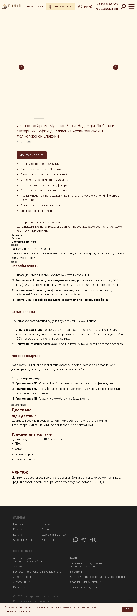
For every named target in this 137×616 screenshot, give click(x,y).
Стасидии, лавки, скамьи (85, 582)
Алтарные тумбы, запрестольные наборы (28, 560)
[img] (12, 6)
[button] (34, 6)
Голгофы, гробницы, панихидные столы (37, 571)
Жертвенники (21, 582)
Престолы (76, 571)
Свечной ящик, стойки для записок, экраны (97, 576)
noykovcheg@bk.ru (107, 9)
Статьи (46, 524)
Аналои (17, 566)
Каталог (18, 534)
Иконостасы (21, 587)
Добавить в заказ (32, 155)
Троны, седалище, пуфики (86, 587)
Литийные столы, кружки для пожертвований (86, 565)
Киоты (74, 558)
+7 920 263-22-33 (107, 4)
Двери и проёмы (23, 576)
